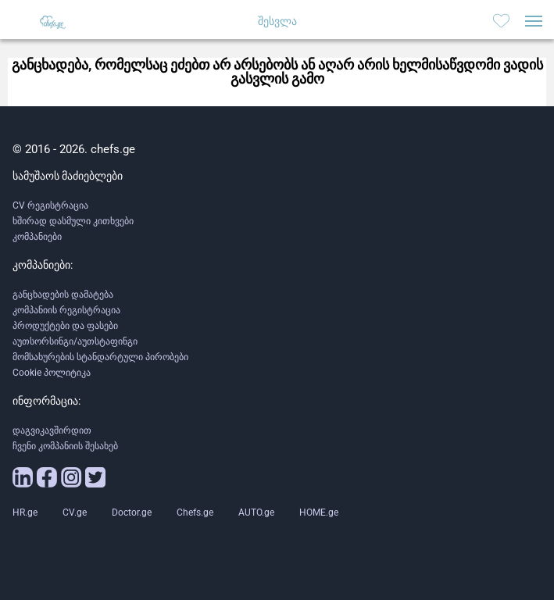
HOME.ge (318, 512)
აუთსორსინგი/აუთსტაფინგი (75, 341)
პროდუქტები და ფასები (65, 325)
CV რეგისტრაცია (50, 205)
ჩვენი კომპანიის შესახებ (65, 446)
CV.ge (75, 512)
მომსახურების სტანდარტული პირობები (100, 357)
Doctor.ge (132, 512)
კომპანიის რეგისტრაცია (66, 310)
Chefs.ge (195, 512)
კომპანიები (37, 236)
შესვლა (277, 21)
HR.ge (25, 512)
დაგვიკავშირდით (52, 430)
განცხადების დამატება (63, 294)
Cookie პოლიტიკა (52, 372)
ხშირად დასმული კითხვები (73, 221)
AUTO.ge (256, 512)
